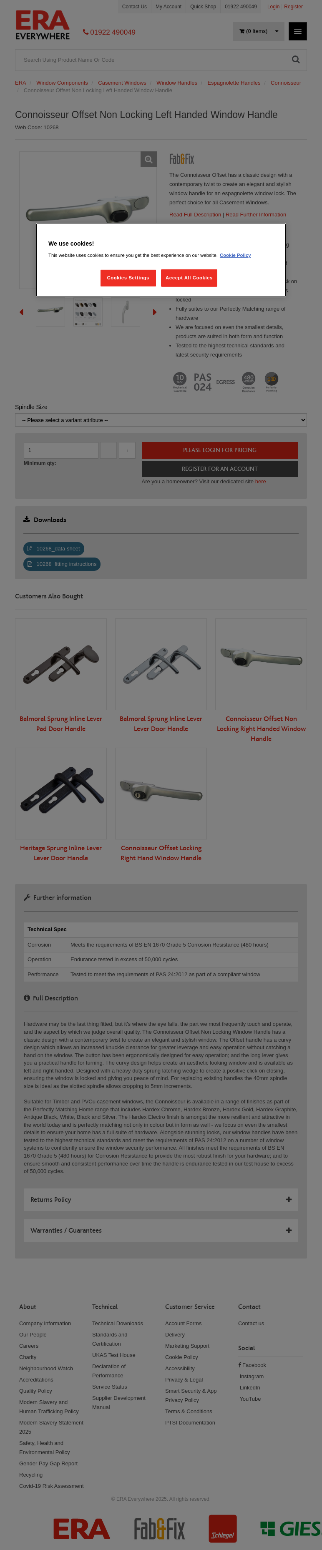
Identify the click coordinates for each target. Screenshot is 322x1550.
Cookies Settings (128, 277)
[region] (161, 260)
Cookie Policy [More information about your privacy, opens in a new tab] (235, 255)
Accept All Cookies (189, 277)
